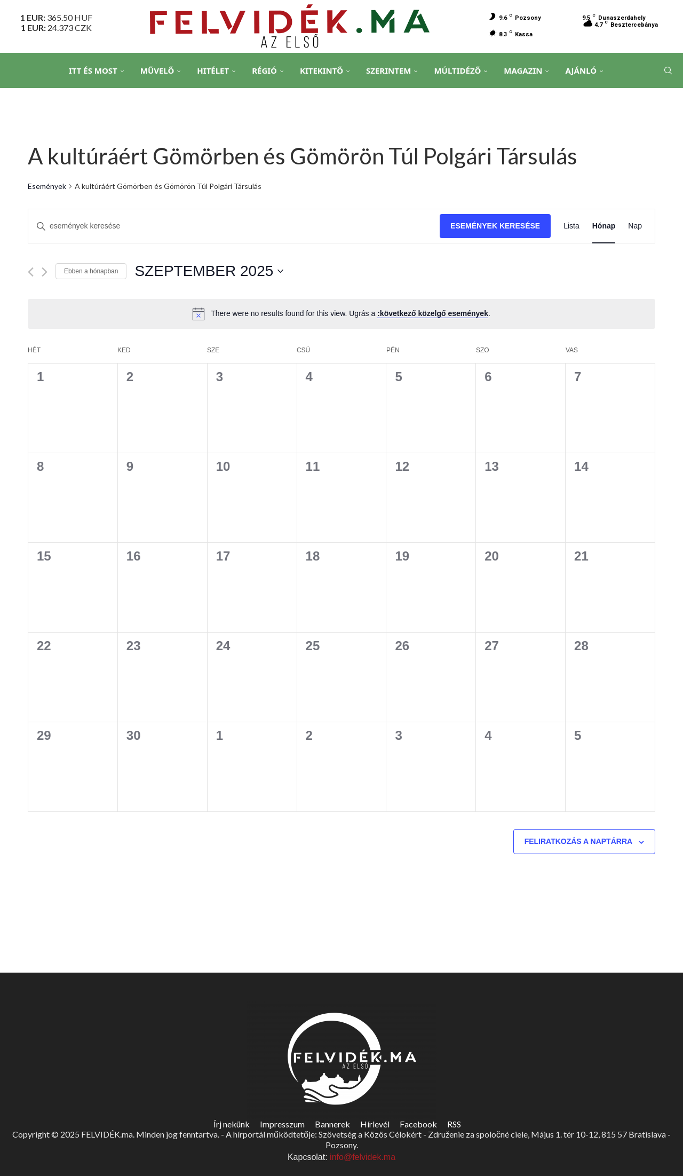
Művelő (157, 70)
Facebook (418, 1124)
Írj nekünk (231, 1124)
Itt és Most (93, 70)
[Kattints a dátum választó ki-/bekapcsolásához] (208, 271)
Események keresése (495, 226)
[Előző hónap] (31, 272)
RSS (454, 1124)
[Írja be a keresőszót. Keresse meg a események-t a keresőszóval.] (234, 226)
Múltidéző (457, 70)
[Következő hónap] (44, 272)
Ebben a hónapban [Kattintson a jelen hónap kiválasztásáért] (91, 271)
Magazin (523, 70)
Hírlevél (375, 1124)
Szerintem (388, 70)
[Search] (667, 71)
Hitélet (213, 70)
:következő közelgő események (432, 313)
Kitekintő (321, 70)
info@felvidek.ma (362, 1157)
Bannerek (332, 1124)
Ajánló (581, 70)
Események (47, 186)
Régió (264, 70)
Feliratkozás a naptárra (578, 841)
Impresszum (282, 1124)
